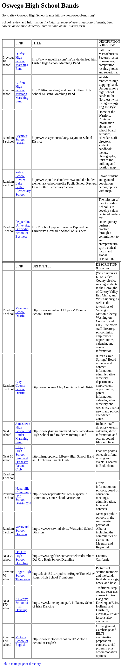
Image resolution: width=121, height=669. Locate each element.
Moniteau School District (21, 312)
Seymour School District (21, 139)
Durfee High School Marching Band (21, 61)
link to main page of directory (21, 664)
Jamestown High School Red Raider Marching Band (23, 433)
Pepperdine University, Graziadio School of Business (22, 229)
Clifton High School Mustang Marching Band (21, 92)
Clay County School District (20, 387)
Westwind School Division (22, 530)
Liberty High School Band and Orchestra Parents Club (21, 458)
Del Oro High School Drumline (21, 557)
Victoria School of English (21, 640)
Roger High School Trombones (23, 575)
